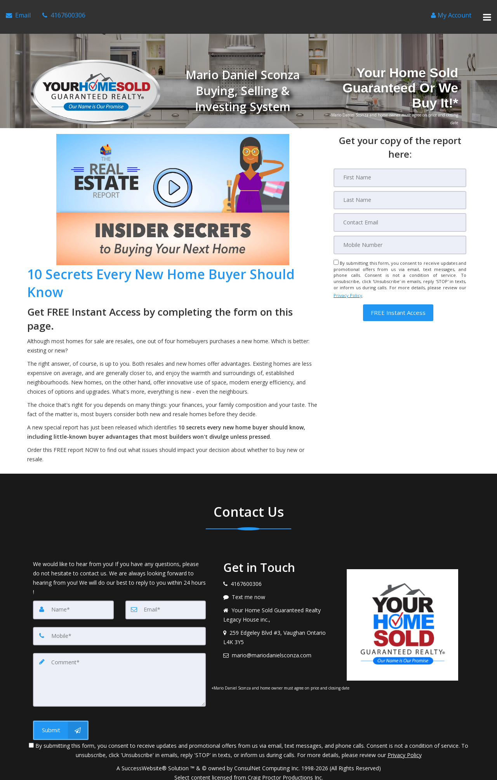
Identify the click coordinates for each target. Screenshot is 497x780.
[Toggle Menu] (487, 12)
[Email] (400, 211)
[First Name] (400, 168)
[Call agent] (63, 12)
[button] (398, 296)
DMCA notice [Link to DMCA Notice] (248, 771)
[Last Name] (400, 189)
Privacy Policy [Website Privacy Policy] (348, 281)
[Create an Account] (451, 12)
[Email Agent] (18, 12)
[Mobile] (400, 233)
